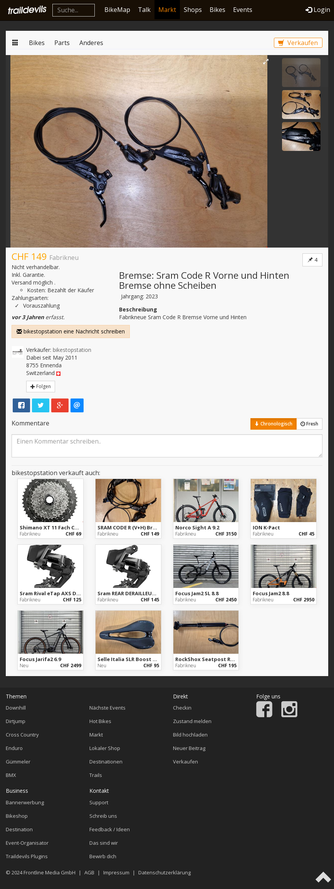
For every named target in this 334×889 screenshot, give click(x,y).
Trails (95, 775)
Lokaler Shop (104, 748)
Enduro (14, 748)
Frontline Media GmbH (49, 872)
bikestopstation (72, 349)
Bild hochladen (190, 734)
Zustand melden (192, 721)
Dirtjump (15, 721)
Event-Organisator (27, 842)
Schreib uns (103, 815)
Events (242, 9)
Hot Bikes (100, 721)
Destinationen (106, 761)
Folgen (40, 386)
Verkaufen (298, 43)
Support (98, 802)
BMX (11, 775)
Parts (62, 43)
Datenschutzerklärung (164, 872)
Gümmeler (18, 761)
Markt (167, 9)
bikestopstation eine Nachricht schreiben (71, 331)
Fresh (309, 423)
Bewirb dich (102, 856)
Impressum (116, 872)
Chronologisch (273, 423)
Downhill (16, 707)
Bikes (217, 9)
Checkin (182, 707)
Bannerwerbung (25, 802)
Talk (144, 9)
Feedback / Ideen (109, 829)
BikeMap (117, 9)
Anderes (91, 43)
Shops (193, 9)
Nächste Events (107, 707)
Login (317, 9)
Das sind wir (103, 842)
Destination (19, 829)
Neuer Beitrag (189, 748)
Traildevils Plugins (27, 856)
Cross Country (22, 734)
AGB (89, 872)
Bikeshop (17, 815)
